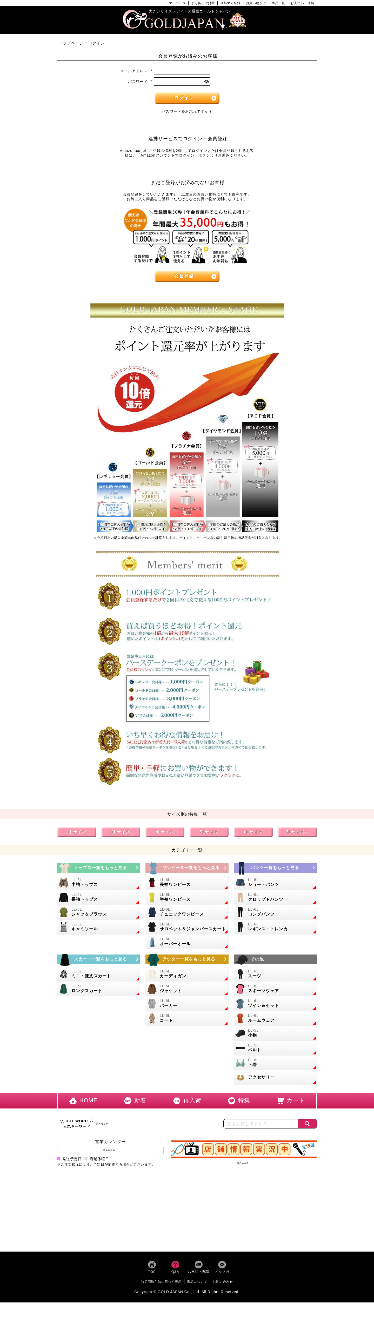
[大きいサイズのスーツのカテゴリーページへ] (275, 974)
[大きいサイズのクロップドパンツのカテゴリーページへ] (275, 897)
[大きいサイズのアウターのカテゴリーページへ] (187, 959)
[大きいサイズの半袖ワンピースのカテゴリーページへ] (187, 897)
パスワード (140, 81)
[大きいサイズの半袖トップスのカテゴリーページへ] (98, 882)
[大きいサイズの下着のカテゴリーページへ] (275, 1063)
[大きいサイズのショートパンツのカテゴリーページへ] (275, 882)
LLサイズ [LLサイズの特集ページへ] (76, 832)
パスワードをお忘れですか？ (187, 111)
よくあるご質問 (203, 3)
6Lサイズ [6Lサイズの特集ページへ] (253, 832)
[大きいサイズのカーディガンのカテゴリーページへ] (187, 974)
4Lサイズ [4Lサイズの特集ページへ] (165, 832)
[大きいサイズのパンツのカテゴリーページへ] (275, 868)
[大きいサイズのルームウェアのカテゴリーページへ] (275, 1018)
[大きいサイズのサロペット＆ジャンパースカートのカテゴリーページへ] (187, 927)
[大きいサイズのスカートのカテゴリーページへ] (98, 959)
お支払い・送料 (302, 3)
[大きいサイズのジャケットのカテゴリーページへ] (187, 989)
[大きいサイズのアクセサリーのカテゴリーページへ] (275, 1077)
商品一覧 (278, 3)
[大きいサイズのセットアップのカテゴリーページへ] (275, 1003)
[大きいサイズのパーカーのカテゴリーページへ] (187, 1003)
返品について (197, 1281)
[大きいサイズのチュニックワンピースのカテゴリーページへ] (187, 912)
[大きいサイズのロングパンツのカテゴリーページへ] (275, 912)
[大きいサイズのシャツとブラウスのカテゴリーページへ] (98, 912)
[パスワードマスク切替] (206, 81)
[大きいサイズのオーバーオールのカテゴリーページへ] (187, 942)
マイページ (177, 3)
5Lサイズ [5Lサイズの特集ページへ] (209, 832)
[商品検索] (307, 1123)
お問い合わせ (223, 1281)
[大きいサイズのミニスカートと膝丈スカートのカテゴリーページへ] (98, 974)
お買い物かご (256, 3)
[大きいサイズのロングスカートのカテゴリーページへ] (98, 989)
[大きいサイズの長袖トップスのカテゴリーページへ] (98, 897)
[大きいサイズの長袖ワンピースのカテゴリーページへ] (187, 882)
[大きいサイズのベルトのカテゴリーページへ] (275, 1048)
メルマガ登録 (230, 3)
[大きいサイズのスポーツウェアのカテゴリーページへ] (275, 989)
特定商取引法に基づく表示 (161, 1281)
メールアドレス (136, 71)
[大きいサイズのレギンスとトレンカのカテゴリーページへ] (275, 927)
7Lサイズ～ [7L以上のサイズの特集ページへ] (297, 832)
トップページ (70, 43)
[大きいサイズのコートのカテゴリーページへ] (187, 1018)
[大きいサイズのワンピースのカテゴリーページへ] (187, 868)
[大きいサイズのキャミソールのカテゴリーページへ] (98, 927)
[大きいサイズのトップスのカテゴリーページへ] (98, 868)
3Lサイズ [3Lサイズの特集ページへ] (120, 832)
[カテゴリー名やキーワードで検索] (261, 1123)
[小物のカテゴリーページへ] (275, 1033)
